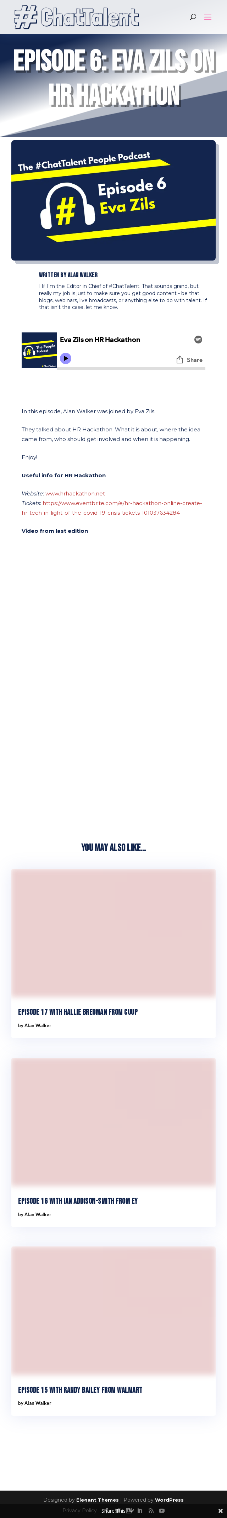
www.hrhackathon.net (75, 493)
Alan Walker (83, 275)
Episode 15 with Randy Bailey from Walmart (80, 1390)
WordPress (169, 1500)
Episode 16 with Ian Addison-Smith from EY (78, 1201)
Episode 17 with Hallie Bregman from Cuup (78, 1012)
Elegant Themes (97, 1500)
